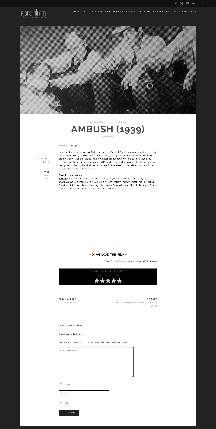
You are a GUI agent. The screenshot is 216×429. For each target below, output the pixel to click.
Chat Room (144, 12)
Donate (183, 12)
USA (47, 179)
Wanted (171, 12)
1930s (46, 175)
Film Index (159, 12)
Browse (130, 12)
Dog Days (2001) (68, 302)
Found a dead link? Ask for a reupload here (98, 12)
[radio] (96, 281)
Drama (122, 122)
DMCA (193, 12)
